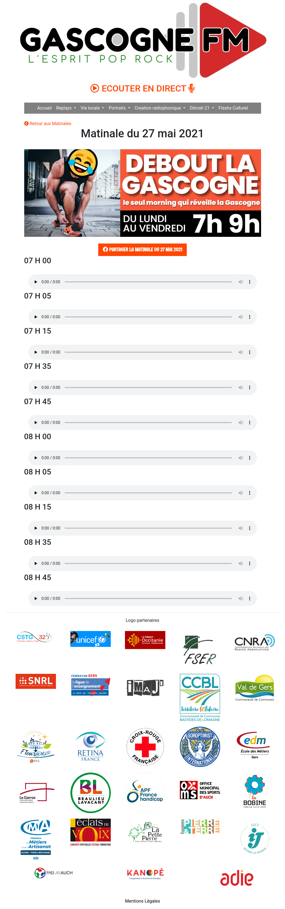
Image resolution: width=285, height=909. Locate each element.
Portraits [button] (118, 108)
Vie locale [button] (90, 108)
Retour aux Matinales (48, 123)
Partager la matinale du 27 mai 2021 (141, 249)
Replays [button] (64, 108)
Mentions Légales (142, 901)
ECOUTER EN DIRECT (142, 88)
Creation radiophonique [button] (158, 108)
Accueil (44, 108)
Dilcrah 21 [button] (200, 108)
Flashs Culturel (233, 108)
